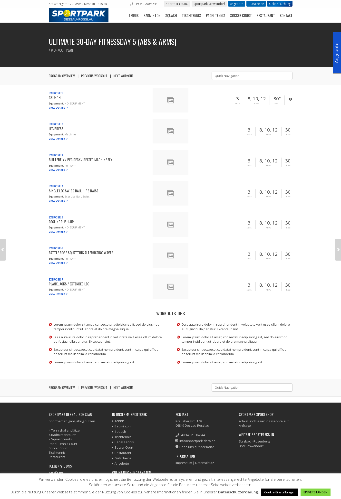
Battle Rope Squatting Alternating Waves (81, 252)
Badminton (152, 15)
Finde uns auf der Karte (196, 447)
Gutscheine (256, 4)
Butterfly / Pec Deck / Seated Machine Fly (80, 159)
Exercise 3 (56, 155)
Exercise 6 (56, 248)
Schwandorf (254, 446)
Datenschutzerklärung (238, 492)
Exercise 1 (56, 93)
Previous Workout (94, 75)
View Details (57, 107)
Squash (171, 15)
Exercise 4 (56, 186)
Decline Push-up (61, 221)
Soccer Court (241, 15)
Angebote (236, 4)
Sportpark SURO (177, 4)
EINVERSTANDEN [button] (315, 492)
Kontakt (286, 15)
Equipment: (56, 103)
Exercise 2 (56, 124)
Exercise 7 (56, 279)
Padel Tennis (215, 15)
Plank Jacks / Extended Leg (69, 283)
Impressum (183, 463)
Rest (277, 103)
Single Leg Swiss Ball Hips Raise (73, 190)
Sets (237, 103)
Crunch (55, 97)
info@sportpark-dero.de (197, 441)
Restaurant (266, 15)
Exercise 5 (56, 217)
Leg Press (56, 128)
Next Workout (124, 75)
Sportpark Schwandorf (209, 4)
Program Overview (62, 75)
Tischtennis (191, 15)
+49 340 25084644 (145, 4)
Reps (257, 103)
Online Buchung (280, 4)
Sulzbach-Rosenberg (254, 441)
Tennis (133, 15)
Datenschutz (204, 463)
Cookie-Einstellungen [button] (279, 492)
